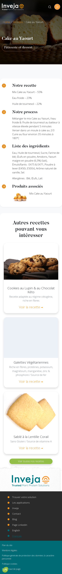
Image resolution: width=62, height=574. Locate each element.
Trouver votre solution (24, 497)
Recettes (18, 22)
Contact (16, 513)
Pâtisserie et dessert (18, 47)
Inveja (15, 508)
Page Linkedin (19, 524)
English (16, 530)
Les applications (21, 502)
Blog (14, 519)
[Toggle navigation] (57, 7)
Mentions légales (9, 550)
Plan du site (7, 545)
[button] (5, 570)
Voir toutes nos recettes (31, 461)
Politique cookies (9, 563)
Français (17, 535)
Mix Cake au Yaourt (40, 193)
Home (6, 22)
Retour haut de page (11, 568)
